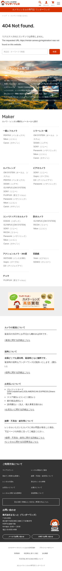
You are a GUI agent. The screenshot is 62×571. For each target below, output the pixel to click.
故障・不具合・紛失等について (42, 476)
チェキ (6, 276)
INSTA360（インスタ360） (15, 258)
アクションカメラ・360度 (15, 254)
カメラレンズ (9, 168)
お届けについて (36, 487)
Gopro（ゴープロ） (42, 176)
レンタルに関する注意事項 (12, 493)
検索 (40, 3)
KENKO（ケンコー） (42, 262)
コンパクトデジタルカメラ (15, 216)
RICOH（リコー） (11, 232)
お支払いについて (9, 487)
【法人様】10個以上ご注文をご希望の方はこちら (31, 502)
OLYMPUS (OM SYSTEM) (14, 188)
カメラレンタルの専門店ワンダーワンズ (32, 565)
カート (53, 3)
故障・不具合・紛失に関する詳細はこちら (25, 437)
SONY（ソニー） (41, 147)
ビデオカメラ (39, 168)
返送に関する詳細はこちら (18, 340)
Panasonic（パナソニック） (45, 150)
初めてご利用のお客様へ (11, 476)
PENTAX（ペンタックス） (14, 135)
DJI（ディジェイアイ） (43, 180)
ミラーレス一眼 (40, 131)
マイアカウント (8, 470)
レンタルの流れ (8, 481)
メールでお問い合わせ (16, 536)
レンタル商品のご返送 (39, 470)
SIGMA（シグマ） (41, 143)
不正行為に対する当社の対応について (31, 559)
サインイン (46, 3)
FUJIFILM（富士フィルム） (15, 195)
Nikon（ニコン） (10, 139)
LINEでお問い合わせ (45, 536)
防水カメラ (38, 216)
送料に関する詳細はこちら (18, 372)
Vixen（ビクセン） (42, 258)
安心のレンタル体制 (38, 481)
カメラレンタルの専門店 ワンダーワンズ (31, 9)
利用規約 (17, 553)
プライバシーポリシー (46, 547)
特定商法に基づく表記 (31, 553)
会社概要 (45, 553)
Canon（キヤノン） (11, 143)
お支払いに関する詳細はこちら (20, 409)
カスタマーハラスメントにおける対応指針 (21, 547)
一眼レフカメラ (10, 131)
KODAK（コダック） (12, 221)
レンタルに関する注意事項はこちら (22, 442)
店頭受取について (37, 493)
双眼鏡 (36, 254)
